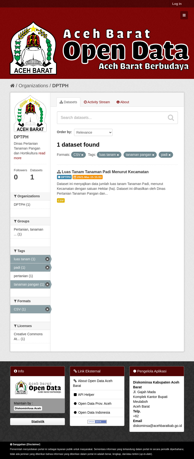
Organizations (33, 85)
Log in (177, 4)
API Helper (83, 395)
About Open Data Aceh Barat (93, 383)
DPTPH (60, 85)
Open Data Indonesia (91, 412)
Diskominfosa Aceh (28, 408)
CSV (61, 200)
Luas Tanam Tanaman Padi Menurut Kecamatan (105, 172)
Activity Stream (97, 102)
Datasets (68, 102)
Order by (64, 132)
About (123, 102)
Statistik (37, 422)
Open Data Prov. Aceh (92, 403)
